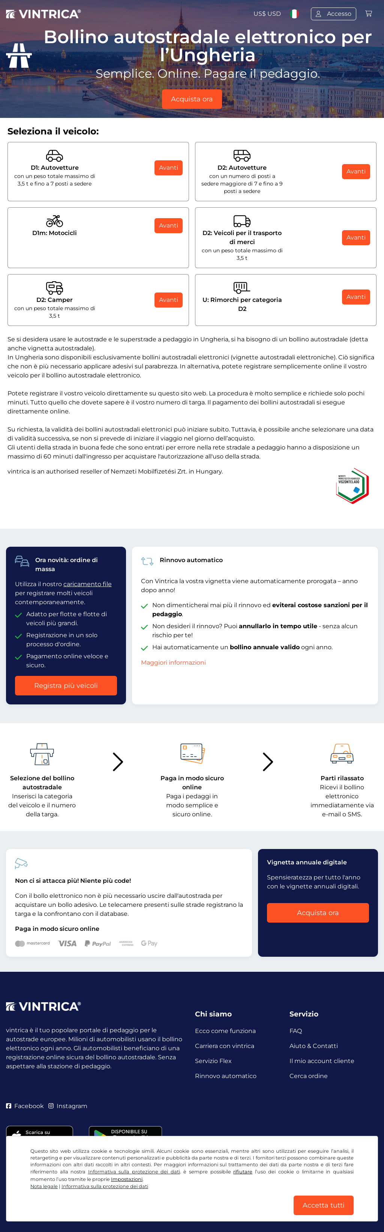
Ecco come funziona (225, 1030)
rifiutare (242, 1172)
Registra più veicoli (66, 686)
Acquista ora (192, 99)
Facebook (25, 1106)
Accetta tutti (324, 1205)
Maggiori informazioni (173, 662)
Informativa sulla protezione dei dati (134, 1172)
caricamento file (87, 584)
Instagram (67, 1106)
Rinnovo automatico (225, 1076)
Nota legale (44, 1186)
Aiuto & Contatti (314, 1046)
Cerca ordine (309, 1076)
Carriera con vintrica (224, 1046)
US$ (267, 13)
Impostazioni (126, 1179)
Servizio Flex (213, 1061)
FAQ (296, 1030)
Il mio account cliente (322, 1061)
